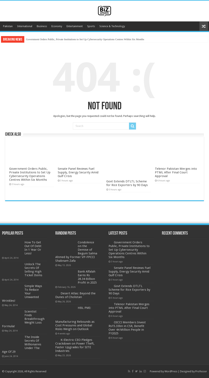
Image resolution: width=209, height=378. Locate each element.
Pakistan (8, 26)
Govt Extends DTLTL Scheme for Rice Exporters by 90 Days (127, 183)
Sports (91, 26)
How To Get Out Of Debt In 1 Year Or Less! (32, 248)
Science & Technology (112, 26)
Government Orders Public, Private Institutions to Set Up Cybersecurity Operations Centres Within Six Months (85, 39)
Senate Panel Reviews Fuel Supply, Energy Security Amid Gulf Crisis (78, 172)
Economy (56, 26)
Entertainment (75, 26)
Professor (201, 371)
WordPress (171, 371)
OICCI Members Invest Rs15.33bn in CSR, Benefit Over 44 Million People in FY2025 (127, 327)
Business (42, 26)
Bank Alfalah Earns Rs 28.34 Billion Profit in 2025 (87, 277)
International (24, 26)
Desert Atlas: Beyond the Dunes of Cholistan (75, 295)
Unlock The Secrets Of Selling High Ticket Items (33, 269)
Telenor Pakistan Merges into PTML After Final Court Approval (176, 172)
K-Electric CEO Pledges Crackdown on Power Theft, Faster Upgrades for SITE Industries (74, 345)
